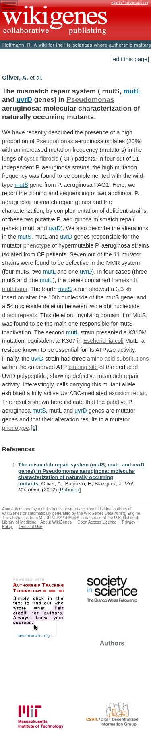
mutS (21, 185)
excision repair (127, 393)
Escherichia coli (103, 341)
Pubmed (69, 490)
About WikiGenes (56, 522)
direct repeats (19, 315)
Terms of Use (30, 526)
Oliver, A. (15, 77)
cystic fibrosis (41, 158)
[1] (34, 428)
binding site (83, 367)
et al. (36, 77)
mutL (131, 91)
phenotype (36, 245)
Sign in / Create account (129, 3)
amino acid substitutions (118, 358)
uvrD (24, 99)
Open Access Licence (96, 522)
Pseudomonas (90, 99)
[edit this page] (130, 59)
